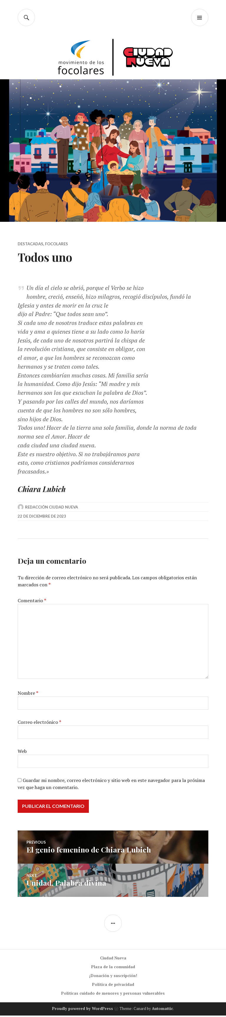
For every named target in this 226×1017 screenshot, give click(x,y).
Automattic (162, 1010)
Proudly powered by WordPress (82, 1010)
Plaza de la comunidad (113, 968)
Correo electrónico (39, 723)
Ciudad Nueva (113, 959)
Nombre (28, 694)
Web (22, 752)
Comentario (32, 602)
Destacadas (30, 243)
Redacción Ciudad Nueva (51, 508)
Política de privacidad (113, 986)
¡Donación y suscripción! (113, 977)
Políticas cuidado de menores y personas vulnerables (113, 994)
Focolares (56, 243)
